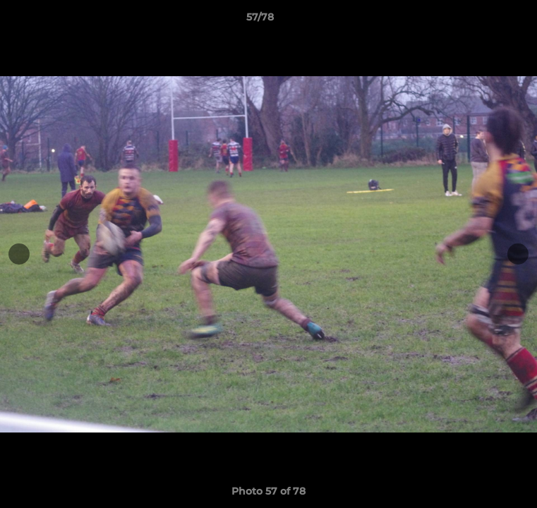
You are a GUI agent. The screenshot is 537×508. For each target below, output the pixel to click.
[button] (486, 20)
